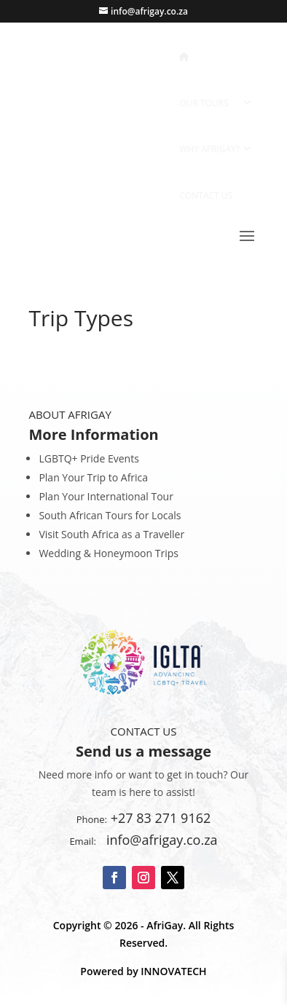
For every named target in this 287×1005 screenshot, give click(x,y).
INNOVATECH (173, 971)
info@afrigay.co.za (159, 839)
